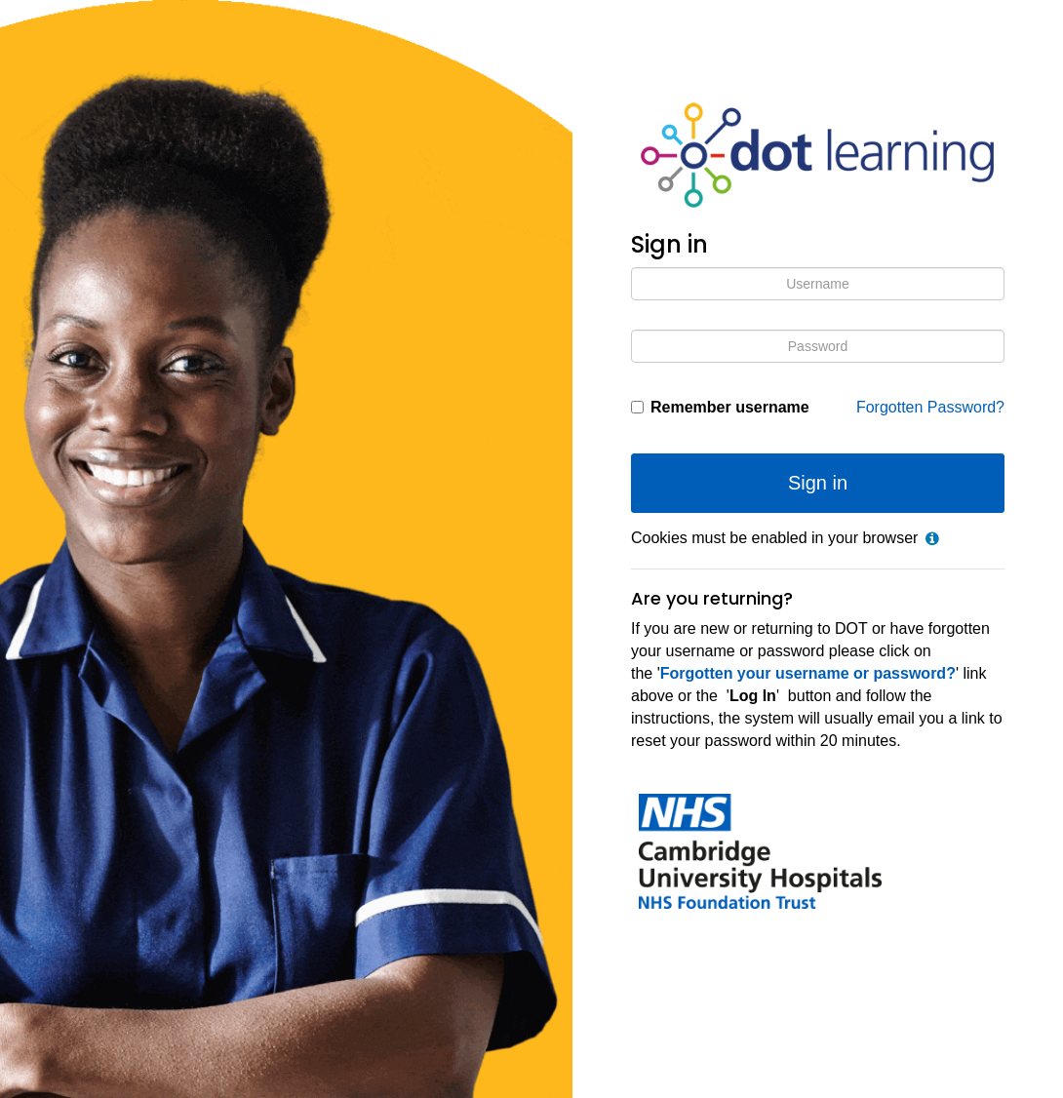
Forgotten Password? (930, 407)
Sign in (817, 482)
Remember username (729, 407)
